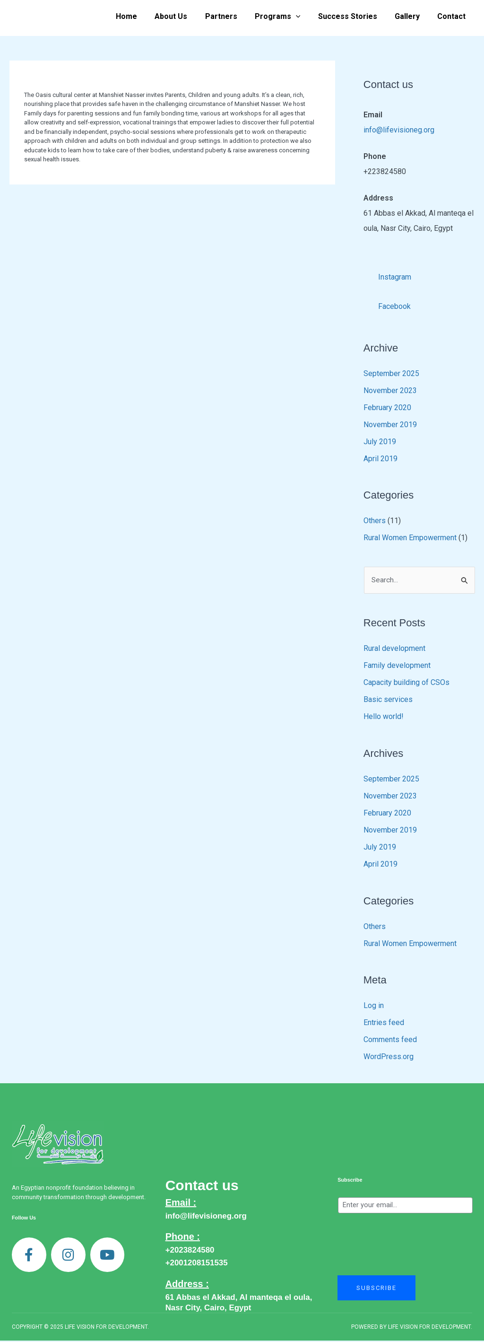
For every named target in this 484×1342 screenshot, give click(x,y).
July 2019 (379, 442)
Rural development (394, 649)
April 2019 (380, 459)
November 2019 (390, 425)
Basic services (388, 700)
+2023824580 (190, 1251)
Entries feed (383, 1023)
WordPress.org (388, 1057)
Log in (373, 1006)
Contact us (202, 1186)
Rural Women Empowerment (410, 538)
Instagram (387, 274)
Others (374, 521)
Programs (286, 16)
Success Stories (353, 16)
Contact (453, 16)
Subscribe (349, 1181)
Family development (397, 666)
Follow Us (24, 1219)
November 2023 (390, 391)
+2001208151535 (196, 1264)
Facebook (387, 304)
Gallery (411, 16)
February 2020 (387, 408)
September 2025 (391, 374)
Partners (232, 16)
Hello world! (383, 717)
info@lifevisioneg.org (398, 129)
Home (142, 16)
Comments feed (390, 1040)
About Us (184, 16)
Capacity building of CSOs (406, 683)
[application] (304, 16)
